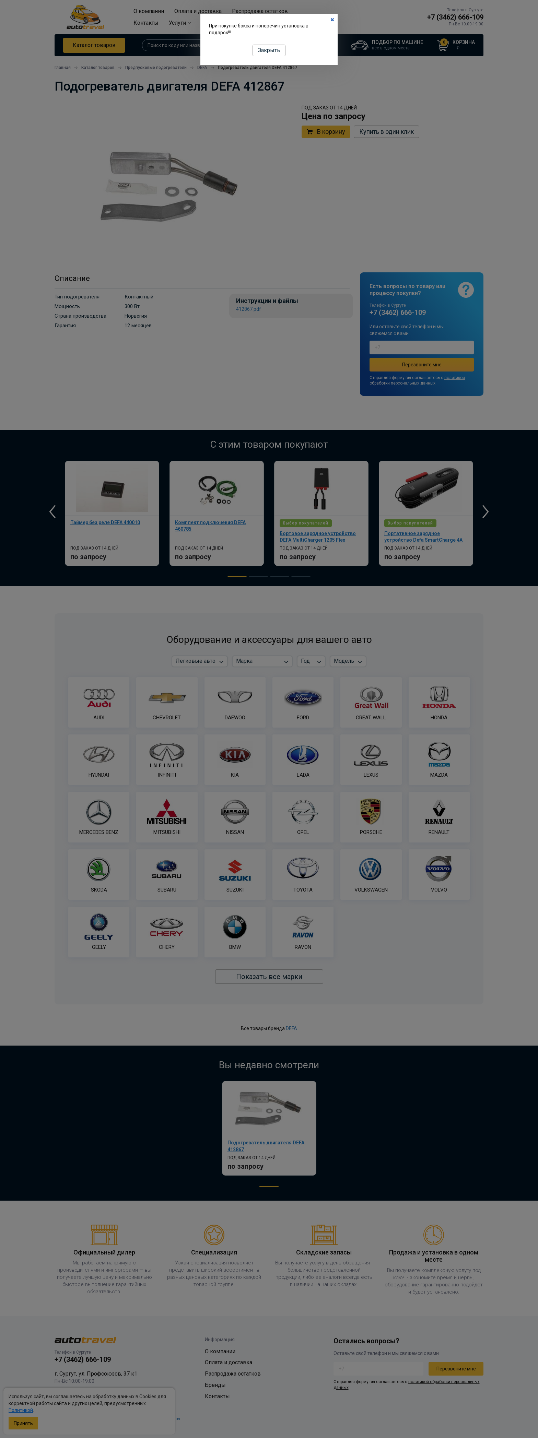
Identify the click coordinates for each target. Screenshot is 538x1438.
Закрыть (269, 50)
